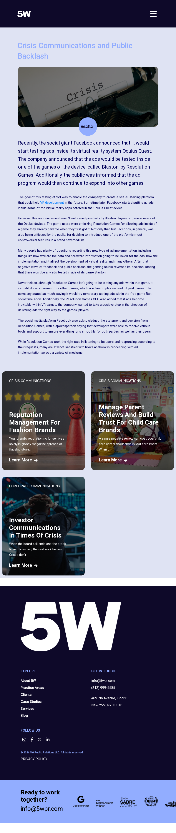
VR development (52, 203)
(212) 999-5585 (103, 688)
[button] (25, 740)
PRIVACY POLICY (34, 759)
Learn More (23, 460)
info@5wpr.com (103, 681)
